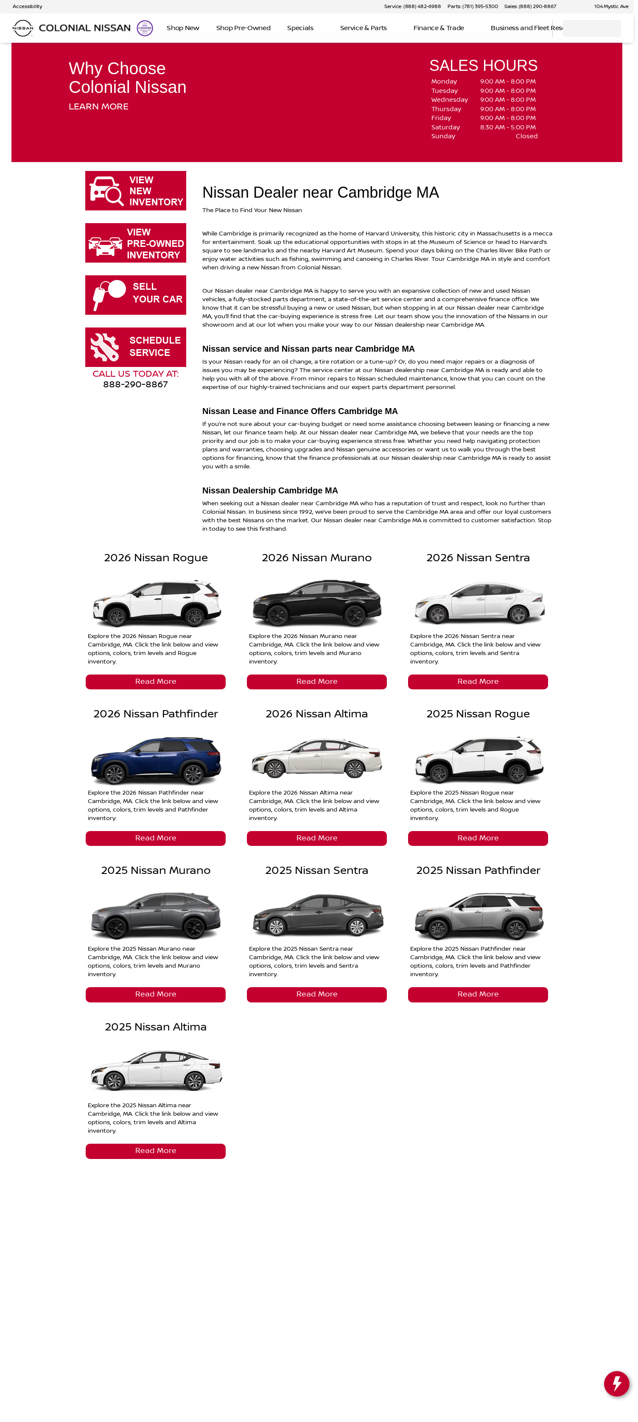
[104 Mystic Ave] (607, 7)
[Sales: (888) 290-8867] (530, 7)
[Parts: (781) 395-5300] (472, 7)
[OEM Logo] (23, 28)
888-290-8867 (135, 384)
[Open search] (535, 28)
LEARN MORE (99, 106)
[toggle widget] (617, 1384)
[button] (575, 7)
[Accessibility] (23, 7)
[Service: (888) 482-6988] (412, 7)
